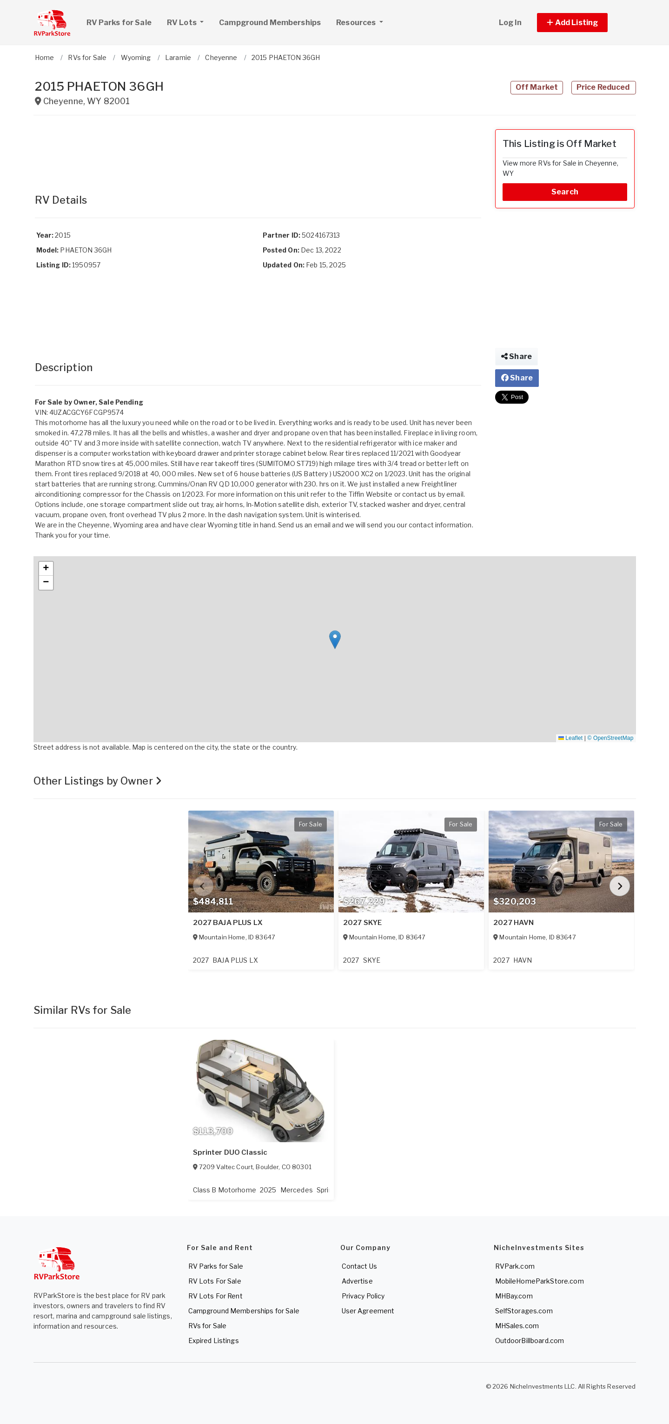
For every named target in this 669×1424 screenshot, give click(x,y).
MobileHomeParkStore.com (539, 1281)
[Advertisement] (258, 150)
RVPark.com (515, 1266)
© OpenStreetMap (611, 738)
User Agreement (368, 1311)
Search (564, 191)
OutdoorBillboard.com (529, 1340)
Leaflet (570, 738)
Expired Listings (213, 1340)
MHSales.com (517, 1326)
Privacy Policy (363, 1296)
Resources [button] (356, 22)
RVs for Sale (207, 1326)
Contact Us (359, 1266)
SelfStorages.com (524, 1311)
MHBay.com (514, 1296)
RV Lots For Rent (215, 1296)
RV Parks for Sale (119, 22)
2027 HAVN (513, 922)
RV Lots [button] (189, 21)
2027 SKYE (362, 922)
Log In (510, 22)
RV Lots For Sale (214, 1281)
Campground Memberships (270, 22)
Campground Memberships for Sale (243, 1311)
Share (516, 356)
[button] (583, 23)
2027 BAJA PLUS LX (228, 922)
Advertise (357, 1281)
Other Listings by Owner (97, 781)
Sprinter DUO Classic (230, 1152)
